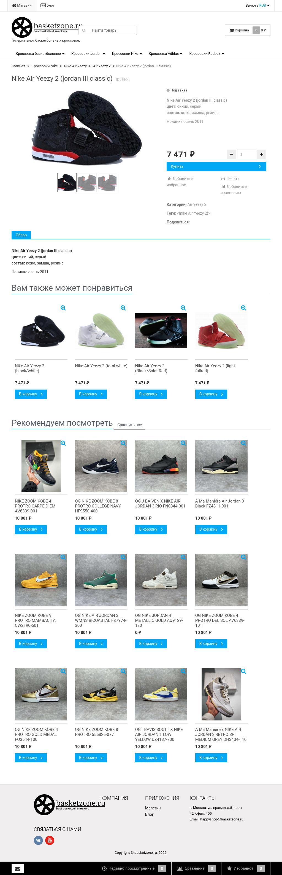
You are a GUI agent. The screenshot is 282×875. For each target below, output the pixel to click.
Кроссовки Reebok (204, 54)
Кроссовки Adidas (164, 54)
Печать (230, 178)
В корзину (31, 394)
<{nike (182, 213)
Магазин (22, 5)
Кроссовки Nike (125, 54)
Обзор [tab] (21, 235)
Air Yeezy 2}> (199, 213)
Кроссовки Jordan (86, 54)
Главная (18, 66)
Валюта (256, 5)
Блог (47, 5)
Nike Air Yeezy (75, 66)
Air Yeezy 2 (102, 66)
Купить (216, 166)
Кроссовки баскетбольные (38, 54)
